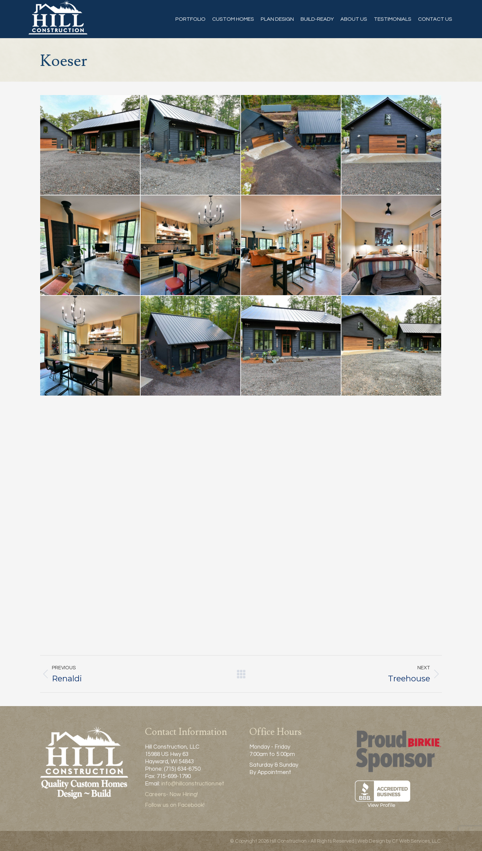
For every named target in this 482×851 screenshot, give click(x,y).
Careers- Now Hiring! (171, 794)
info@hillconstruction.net (192, 784)
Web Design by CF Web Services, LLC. (399, 841)
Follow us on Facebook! (175, 805)
